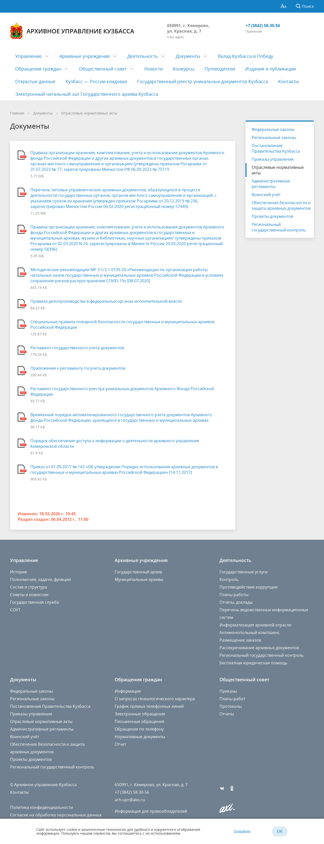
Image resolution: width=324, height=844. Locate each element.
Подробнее (242, 831)
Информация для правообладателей (151, 811)
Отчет (120, 744)
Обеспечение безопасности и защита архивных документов (281, 205)
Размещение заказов (240, 640)
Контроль (228, 579)
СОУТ (15, 610)
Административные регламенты (271, 183)
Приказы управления (273, 159)
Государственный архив (138, 572)
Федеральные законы (273, 129)
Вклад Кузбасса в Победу (245, 56)
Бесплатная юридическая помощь (253, 663)
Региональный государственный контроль (279, 227)
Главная (17, 113)
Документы (188, 56)
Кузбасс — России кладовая (96, 81)
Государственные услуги (243, 572)
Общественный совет (103, 69)
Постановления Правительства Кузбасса (276, 148)
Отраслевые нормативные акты (89, 113)
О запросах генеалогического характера (155, 698)
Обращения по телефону (139, 729)
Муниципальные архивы (139, 579)
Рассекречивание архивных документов (259, 647)
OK (279, 831)
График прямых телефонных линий (149, 706)
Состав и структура (28, 587)
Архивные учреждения (84, 56)
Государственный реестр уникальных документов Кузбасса (202, 81)
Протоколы (230, 706)
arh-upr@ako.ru (130, 800)
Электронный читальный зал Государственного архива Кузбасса (86, 94)
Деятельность (142, 56)
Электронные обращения (140, 714)
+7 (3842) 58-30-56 (263, 25)
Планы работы (233, 594)
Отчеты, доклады (236, 602)
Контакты (288, 81)
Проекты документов (272, 216)
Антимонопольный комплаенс (249, 632)
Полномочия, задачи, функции (40, 579)
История (18, 572)
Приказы (228, 691)
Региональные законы (274, 137)
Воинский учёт (266, 194)
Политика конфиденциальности (41, 807)
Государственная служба (34, 602)
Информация (128, 691)
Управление (28, 56)
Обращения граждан (38, 69)
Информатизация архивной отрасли (255, 625)
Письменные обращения (139, 721)
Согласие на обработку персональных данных (56, 815)
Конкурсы (183, 69)
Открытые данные (35, 81)
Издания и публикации (270, 69)
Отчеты (226, 714)
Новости (153, 69)
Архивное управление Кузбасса (72, 31)
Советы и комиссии (29, 594)
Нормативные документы (140, 736)
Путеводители (220, 69)
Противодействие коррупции (248, 587)
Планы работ (232, 698)
